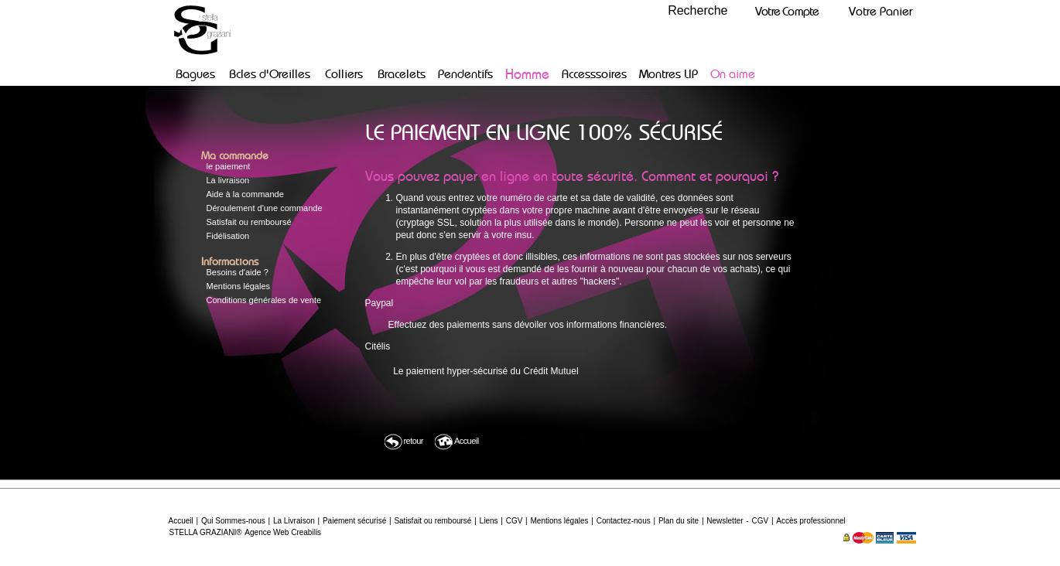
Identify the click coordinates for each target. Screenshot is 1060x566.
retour (404, 442)
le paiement (229, 166)
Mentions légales (239, 286)
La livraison (228, 180)
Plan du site (678, 521)
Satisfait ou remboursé (249, 222)
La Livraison (294, 521)
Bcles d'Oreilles (269, 73)
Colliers (344, 73)
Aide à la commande (245, 194)
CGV (514, 521)
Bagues (195, 73)
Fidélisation (228, 235)
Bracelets (402, 73)
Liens (489, 521)
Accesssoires (594, 73)
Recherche (697, 10)
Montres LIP (668, 73)
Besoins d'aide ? (237, 272)
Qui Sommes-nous (233, 521)
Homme (527, 74)
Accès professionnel (811, 521)
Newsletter (724, 521)
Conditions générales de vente (264, 300)
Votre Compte (787, 11)
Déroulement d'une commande (265, 208)
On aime (732, 73)
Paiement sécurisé (354, 521)
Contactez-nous (624, 521)
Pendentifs (465, 73)
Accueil (457, 442)
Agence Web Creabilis (282, 532)
